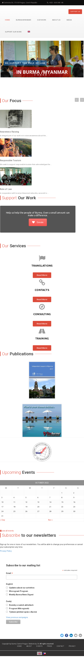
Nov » (50, 520)
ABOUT (29, 646)
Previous (77, 100)
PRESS (49, 646)
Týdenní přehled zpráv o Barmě (23, 612)
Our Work (41, 20)
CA (38, 644)
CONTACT (60, 646)
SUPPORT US (75, 11)
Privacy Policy (6, 551)
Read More (42, 275)
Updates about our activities (21, 588)
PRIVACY (72, 646)
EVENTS (39, 646)
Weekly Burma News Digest (21, 595)
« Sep (2, 520)
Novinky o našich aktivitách (21, 605)
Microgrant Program (18, 591)
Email (9, 573)
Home (7, 20)
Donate (37, 222)
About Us (56, 20)
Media (69, 20)
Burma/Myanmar (23, 20)
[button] (62, 635)
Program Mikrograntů (19, 608)
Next (82, 99)
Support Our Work (13, 32)
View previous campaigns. (17, 617)
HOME (19, 646)
